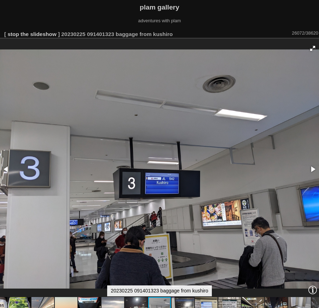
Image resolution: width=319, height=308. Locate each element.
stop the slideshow (31, 34)
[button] (312, 48)
